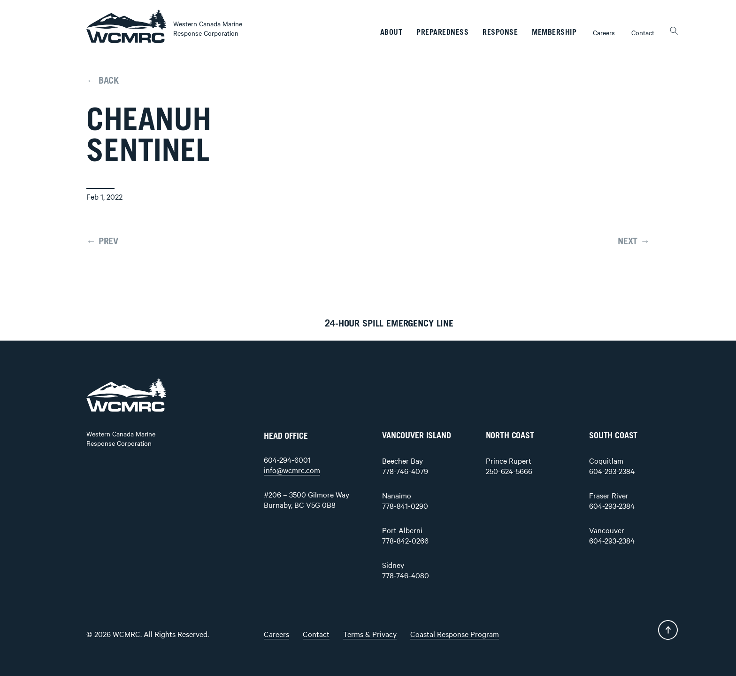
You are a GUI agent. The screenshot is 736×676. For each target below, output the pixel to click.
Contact (642, 32)
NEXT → (634, 241)
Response (500, 32)
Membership (554, 32)
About (391, 32)
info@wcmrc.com (292, 470)
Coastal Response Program (454, 634)
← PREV (102, 241)
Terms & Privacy (370, 634)
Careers (604, 32)
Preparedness (442, 32)
